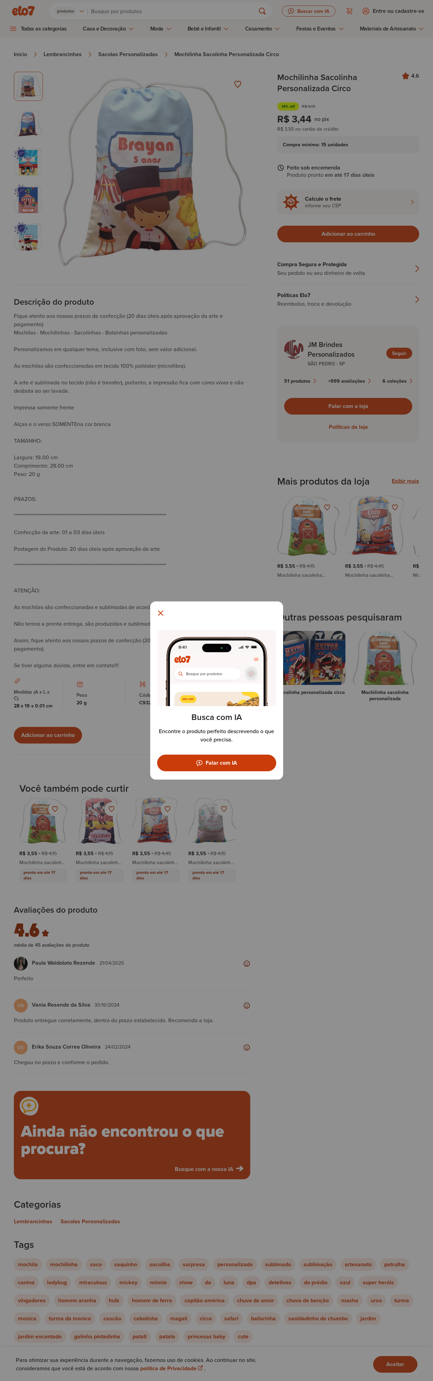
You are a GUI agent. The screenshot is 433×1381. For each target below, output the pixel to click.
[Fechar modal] (160, 613)
